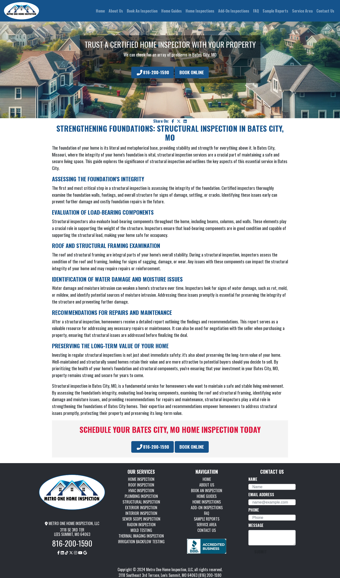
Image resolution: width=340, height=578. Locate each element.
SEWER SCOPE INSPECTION (141, 519)
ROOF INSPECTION (141, 485)
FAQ (206, 513)
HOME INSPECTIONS (206, 502)
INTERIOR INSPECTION (141, 513)
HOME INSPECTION (141, 479)
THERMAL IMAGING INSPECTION (141, 536)
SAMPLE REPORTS (206, 519)
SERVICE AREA (207, 524)
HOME (207, 479)
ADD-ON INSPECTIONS (207, 507)
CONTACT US (206, 530)
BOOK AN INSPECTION (206, 490)
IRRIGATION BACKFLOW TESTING (141, 541)
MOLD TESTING (141, 530)
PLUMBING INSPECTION (141, 496)
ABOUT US (206, 485)
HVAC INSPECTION (141, 490)
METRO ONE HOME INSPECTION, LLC (72, 523)
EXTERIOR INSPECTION (141, 507)
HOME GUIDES (207, 496)
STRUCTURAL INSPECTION (141, 502)
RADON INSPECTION (141, 524)
